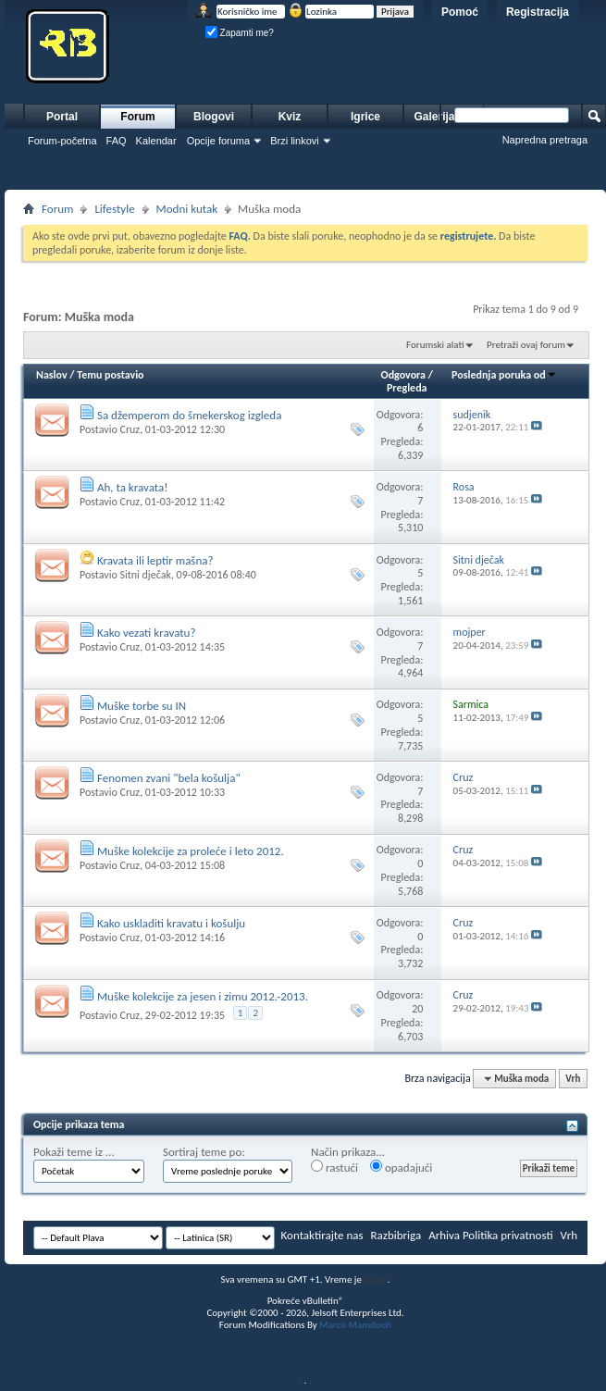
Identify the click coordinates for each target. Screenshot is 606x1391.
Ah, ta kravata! (132, 487)
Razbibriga (396, 1235)
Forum (137, 116)
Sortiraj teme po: (204, 1152)
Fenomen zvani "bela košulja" (169, 778)
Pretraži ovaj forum (526, 345)
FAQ (116, 140)
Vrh (572, 1079)
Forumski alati (435, 345)
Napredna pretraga (544, 139)
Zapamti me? (239, 33)
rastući (334, 1167)
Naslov (52, 374)
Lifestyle (114, 209)
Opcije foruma (218, 140)
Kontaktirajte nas (322, 1235)
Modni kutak (186, 209)
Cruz (129, 429)
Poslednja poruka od (504, 374)
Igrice (365, 116)
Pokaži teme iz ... (74, 1152)
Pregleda (407, 387)
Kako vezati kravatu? (146, 633)
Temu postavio (110, 374)
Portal (62, 116)
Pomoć (459, 12)
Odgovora (404, 374)
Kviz (290, 116)
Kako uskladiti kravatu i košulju (171, 923)
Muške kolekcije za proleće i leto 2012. (190, 851)
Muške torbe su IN (141, 706)
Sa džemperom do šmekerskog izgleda (189, 415)
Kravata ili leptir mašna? (155, 560)
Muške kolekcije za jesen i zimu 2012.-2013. (202, 996)
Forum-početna (62, 140)
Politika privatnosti (508, 1235)
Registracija (537, 12)
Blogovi (213, 116)
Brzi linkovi (294, 140)
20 (417, 1008)
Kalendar (156, 140)
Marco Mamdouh (355, 1325)
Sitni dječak (144, 574)
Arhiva (444, 1235)
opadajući (401, 1167)
